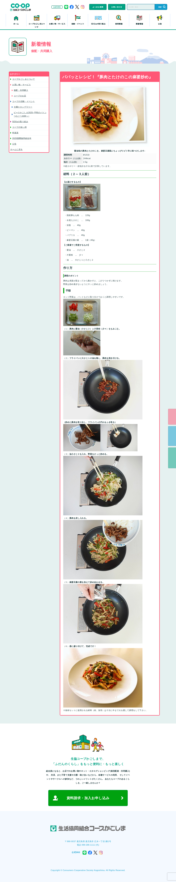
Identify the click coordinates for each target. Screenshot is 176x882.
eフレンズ (172, 417)
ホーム (16, 24)
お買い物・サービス (57, 24)
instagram (83, 7)
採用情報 (119, 24)
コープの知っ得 (19, 127)
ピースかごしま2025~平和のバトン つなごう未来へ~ (30, 114)
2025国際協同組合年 (21, 138)
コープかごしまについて (36, 25)
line (66, 7)
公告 (160, 24)
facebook (72, 7)
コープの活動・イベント (23, 101)
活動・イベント (77, 24)
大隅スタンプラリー (23, 107)
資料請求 (172, 436)
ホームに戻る (16, 149)
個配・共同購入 (21, 90)
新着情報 (139, 24)
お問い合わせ (116, 7)
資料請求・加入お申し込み (88, 798)
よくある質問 (97, 7)
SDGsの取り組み (98, 24)
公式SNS (57, 7)
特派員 (15, 133)
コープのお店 (20, 96)
